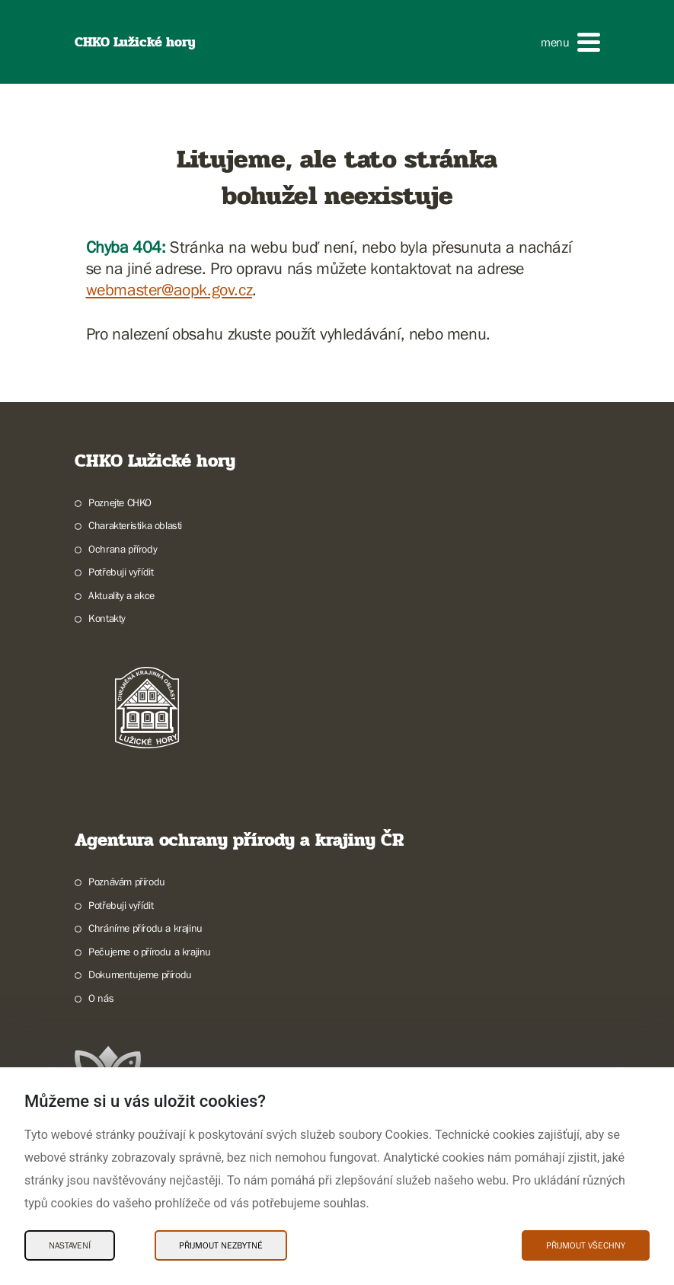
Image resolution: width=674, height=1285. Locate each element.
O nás (100, 998)
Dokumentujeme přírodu (140, 974)
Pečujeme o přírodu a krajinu (149, 951)
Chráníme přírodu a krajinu (145, 928)
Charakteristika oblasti (135, 525)
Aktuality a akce (121, 595)
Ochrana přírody (122, 549)
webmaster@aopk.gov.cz (169, 289)
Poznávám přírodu (126, 881)
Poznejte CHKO (120, 502)
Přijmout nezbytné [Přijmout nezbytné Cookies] (221, 1245)
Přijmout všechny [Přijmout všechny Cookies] (585, 1245)
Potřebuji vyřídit (120, 572)
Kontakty (107, 618)
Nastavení (70, 1245)
